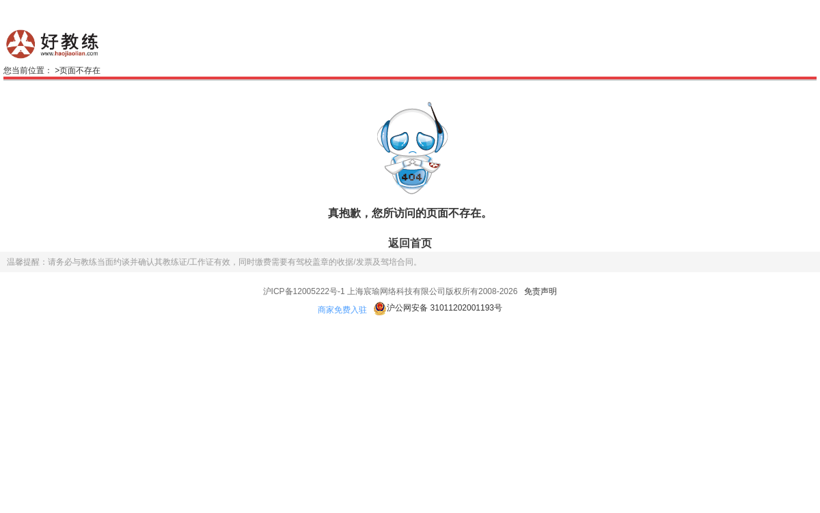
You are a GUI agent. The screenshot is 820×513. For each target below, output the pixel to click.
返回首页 (410, 243)
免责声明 (540, 291)
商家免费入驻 (342, 310)
